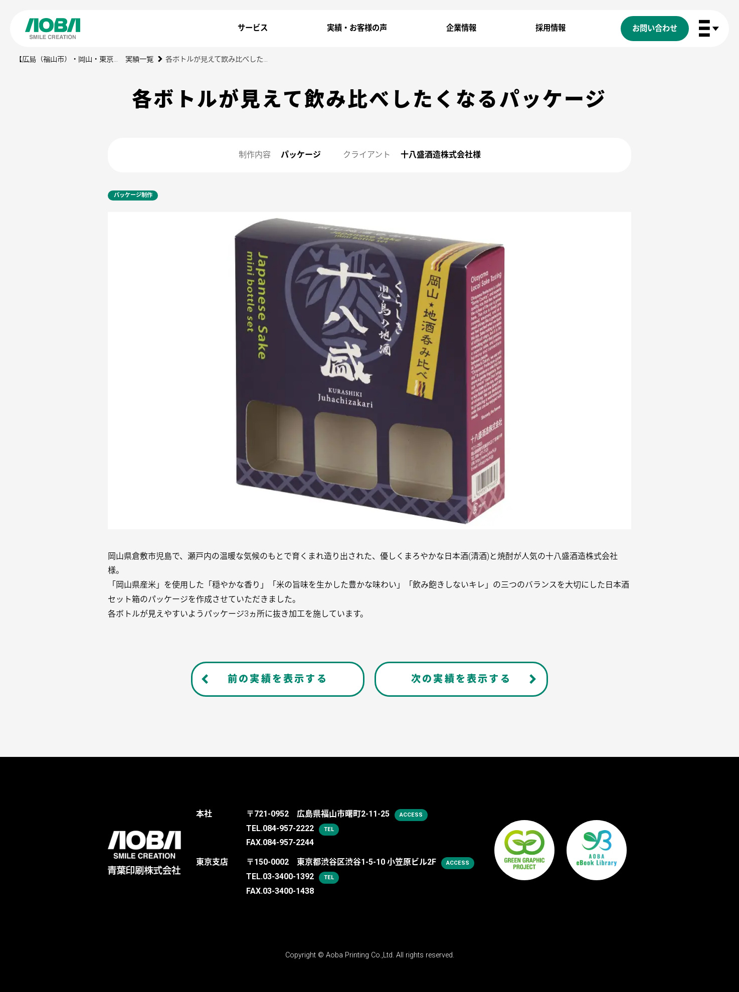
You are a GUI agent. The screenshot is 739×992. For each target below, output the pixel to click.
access (411, 815)
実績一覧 (139, 59)
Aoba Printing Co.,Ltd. (360, 955)
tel (329, 829)
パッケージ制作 (133, 195)
